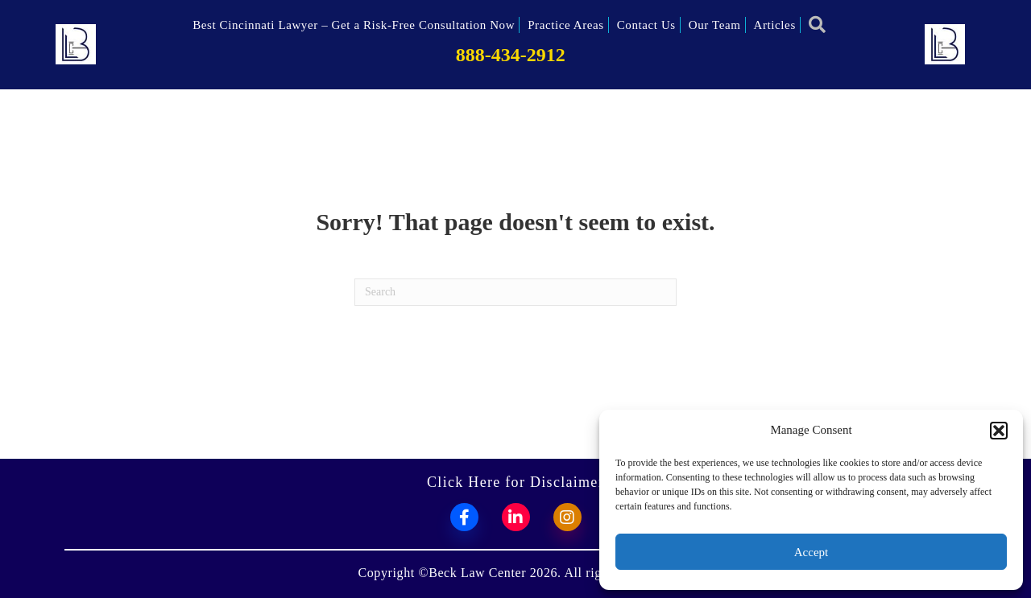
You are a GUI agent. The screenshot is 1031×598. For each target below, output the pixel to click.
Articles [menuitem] (775, 25)
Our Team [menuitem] (715, 25)
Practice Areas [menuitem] (566, 25)
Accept (811, 552)
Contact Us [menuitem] (646, 25)
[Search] (515, 292)
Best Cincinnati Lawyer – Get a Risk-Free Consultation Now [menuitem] (354, 25)
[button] (999, 431)
